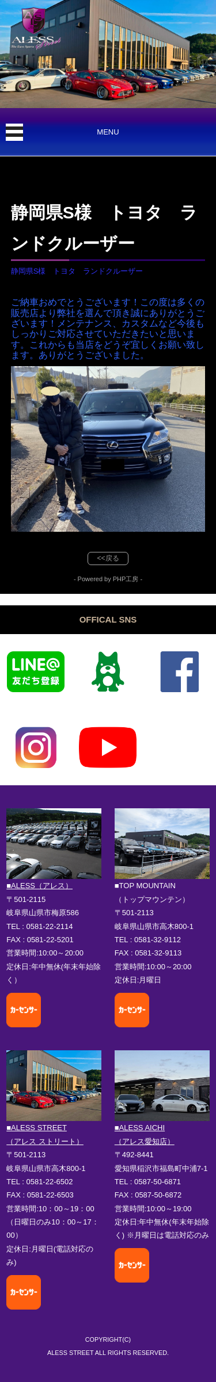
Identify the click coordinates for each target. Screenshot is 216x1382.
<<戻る (108, 558)
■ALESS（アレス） (39, 885)
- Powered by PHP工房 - (108, 578)
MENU (108, 132)
